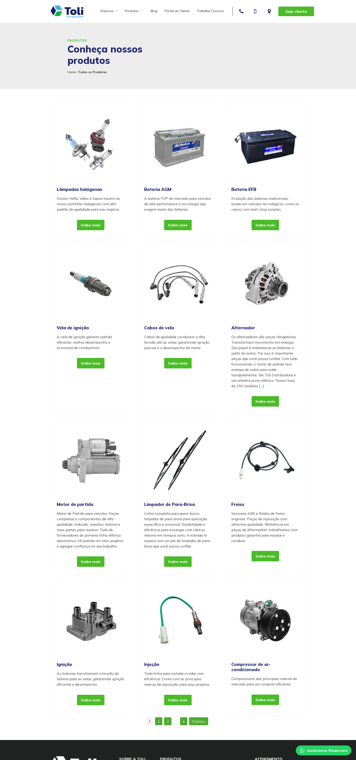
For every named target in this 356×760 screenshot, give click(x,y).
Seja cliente (296, 11)
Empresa (109, 11)
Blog (154, 11)
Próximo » (198, 721)
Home (71, 72)
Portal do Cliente (177, 11)
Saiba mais (91, 225)
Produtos (134, 11)
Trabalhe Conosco (210, 11)
